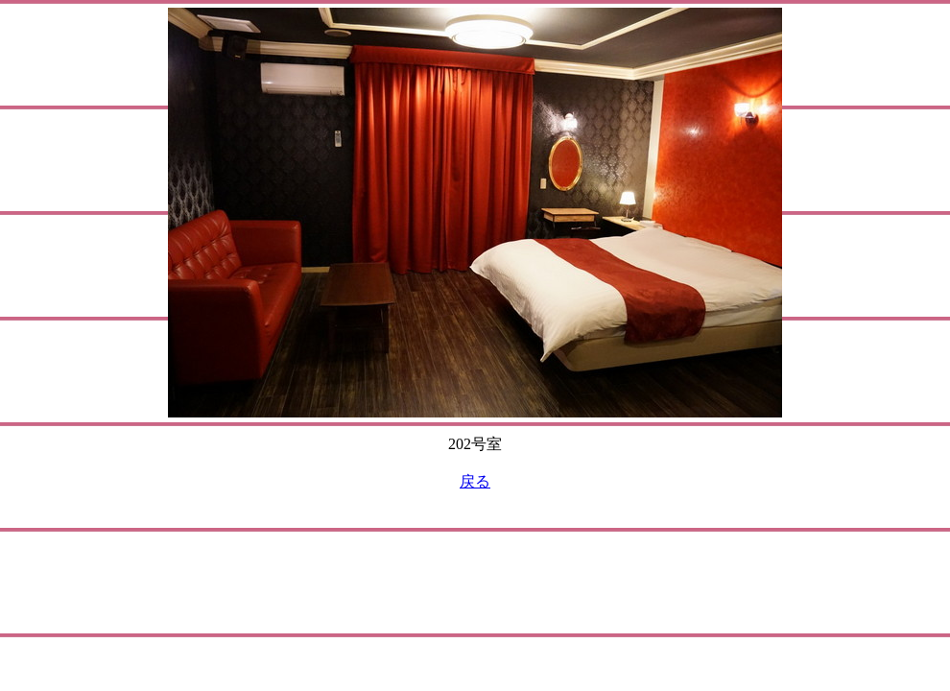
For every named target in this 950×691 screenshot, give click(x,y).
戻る (475, 481)
